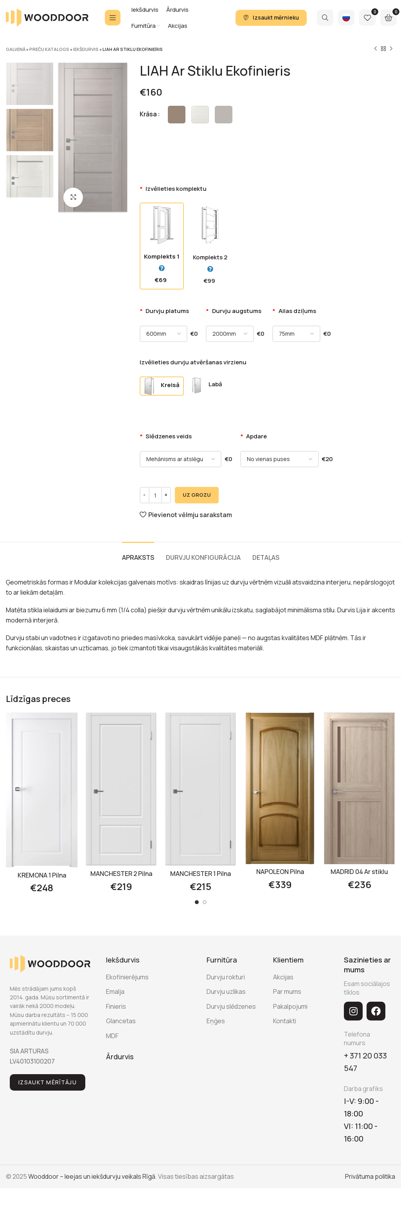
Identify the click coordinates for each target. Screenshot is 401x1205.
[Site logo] (47, 17)
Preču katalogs (49, 49)
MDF (112, 1035)
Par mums (287, 991)
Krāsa (148, 114)
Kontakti (284, 1021)
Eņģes (216, 1021)
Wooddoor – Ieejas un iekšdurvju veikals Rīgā (91, 1176)
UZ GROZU (197, 494)
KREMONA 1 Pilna (42, 875)
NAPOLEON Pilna (280, 871)
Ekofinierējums (127, 977)
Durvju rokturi (226, 977)
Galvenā (15, 49)
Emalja (115, 991)
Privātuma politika (370, 1176)
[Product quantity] (155, 495)
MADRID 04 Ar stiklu (359, 871)
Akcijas (283, 977)
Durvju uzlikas (226, 991)
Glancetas (121, 1021)
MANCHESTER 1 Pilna (200, 873)
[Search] (325, 17)
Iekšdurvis (86, 49)
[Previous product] (375, 49)
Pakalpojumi (290, 1006)
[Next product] (391, 49)
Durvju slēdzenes (231, 1006)
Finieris (116, 1006)
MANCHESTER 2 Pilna (121, 873)
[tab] (138, 554)
